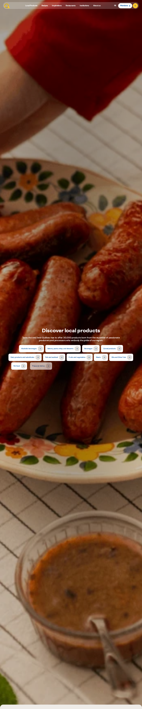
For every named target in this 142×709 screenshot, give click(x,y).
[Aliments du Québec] (7, 5)
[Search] (135, 5)
